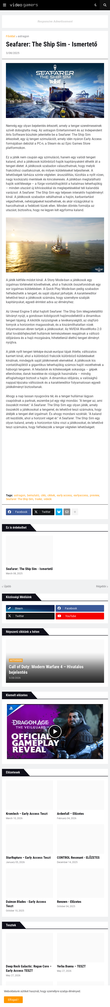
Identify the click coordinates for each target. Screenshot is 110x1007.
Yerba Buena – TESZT (71, 966)
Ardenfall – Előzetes (70, 814)
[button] (4, 5)
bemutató (33, 495)
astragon (23, 36)
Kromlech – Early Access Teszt (26, 814)
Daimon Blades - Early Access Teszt (26, 904)
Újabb (7, 586)
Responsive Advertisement (55, 21)
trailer (38, 499)
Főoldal (10, 36)
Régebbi (101, 586)
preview (94, 495)
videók (48, 499)
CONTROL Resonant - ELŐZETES (78, 857)
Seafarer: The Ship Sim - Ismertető (29, 569)
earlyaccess (81, 495)
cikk (43, 495)
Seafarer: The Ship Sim (19, 499)
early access (64, 495)
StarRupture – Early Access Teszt (28, 857)
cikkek (51, 495)
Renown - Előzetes (69, 902)
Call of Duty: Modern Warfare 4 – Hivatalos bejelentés (46, 669)
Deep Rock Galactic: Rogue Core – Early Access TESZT (28, 968)
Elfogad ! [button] (13, 999)
